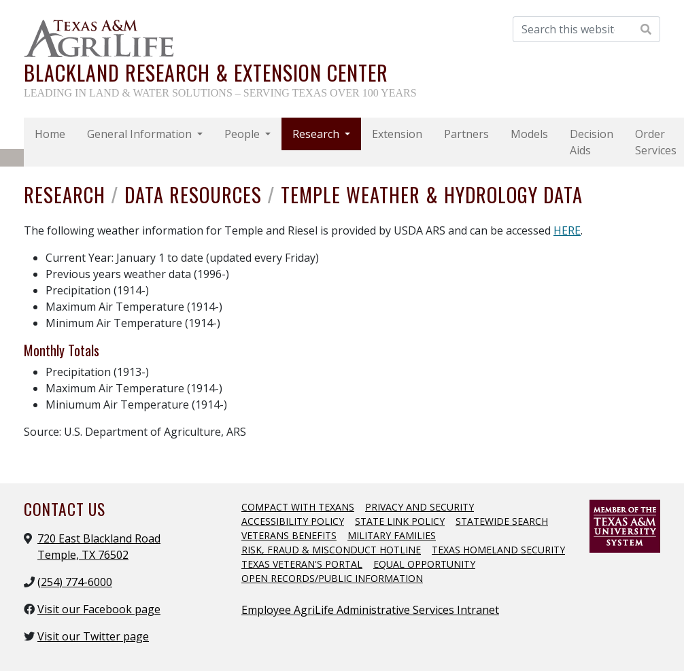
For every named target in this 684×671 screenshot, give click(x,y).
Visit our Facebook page (98, 609)
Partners (466, 133)
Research (317, 133)
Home (50, 133)
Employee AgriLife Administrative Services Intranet (370, 609)
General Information (140, 133)
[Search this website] (573, 29)
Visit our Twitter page (93, 636)
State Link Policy (400, 521)
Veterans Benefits (289, 535)
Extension (397, 133)
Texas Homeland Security (498, 549)
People (243, 133)
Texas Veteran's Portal (301, 563)
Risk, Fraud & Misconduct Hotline (331, 549)
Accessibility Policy (292, 521)
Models (529, 133)
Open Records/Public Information (332, 578)
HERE (567, 230)
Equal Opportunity (424, 563)
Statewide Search (502, 521)
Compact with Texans (297, 506)
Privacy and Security (419, 506)
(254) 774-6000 (74, 581)
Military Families (391, 535)
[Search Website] (646, 29)
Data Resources (195, 194)
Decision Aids (591, 142)
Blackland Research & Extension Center (206, 72)
